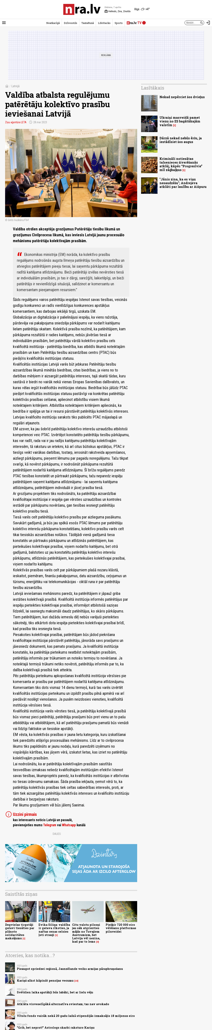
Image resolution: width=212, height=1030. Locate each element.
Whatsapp (69, 825)
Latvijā (15, 86)
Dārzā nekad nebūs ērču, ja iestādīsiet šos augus (180, 140)
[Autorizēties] (208, 23)
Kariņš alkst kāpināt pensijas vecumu (45, 980)
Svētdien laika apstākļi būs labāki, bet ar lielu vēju (55, 992)
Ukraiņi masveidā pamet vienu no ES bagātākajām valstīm (179, 121)
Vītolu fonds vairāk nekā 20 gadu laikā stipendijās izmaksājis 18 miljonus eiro (76, 1016)
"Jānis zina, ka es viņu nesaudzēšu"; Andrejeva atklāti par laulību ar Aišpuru (183, 183)
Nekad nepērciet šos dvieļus (182, 97)
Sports (119, 22)
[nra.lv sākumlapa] (82, 9)
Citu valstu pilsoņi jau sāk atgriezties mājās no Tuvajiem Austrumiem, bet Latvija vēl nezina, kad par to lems (86, 933)
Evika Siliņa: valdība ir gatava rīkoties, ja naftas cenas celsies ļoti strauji (54, 930)
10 (76, 980)
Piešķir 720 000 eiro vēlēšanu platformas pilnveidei (121, 928)
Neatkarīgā (53, 22)
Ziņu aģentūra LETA (15, 122)
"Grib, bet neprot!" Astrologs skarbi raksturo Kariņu (55, 1027)
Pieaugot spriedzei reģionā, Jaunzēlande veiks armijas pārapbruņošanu (70, 969)
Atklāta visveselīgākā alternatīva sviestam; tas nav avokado (63, 1004)
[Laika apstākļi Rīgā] (142, 9)
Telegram (49, 825)
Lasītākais (152, 88)
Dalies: (57, 833)
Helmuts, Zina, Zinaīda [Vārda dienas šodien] (117, 11)
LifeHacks (104, 22)
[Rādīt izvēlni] (4, 23)
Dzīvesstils (70, 22)
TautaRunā (87, 22)
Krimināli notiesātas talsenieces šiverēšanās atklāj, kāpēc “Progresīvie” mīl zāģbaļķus (180, 164)
